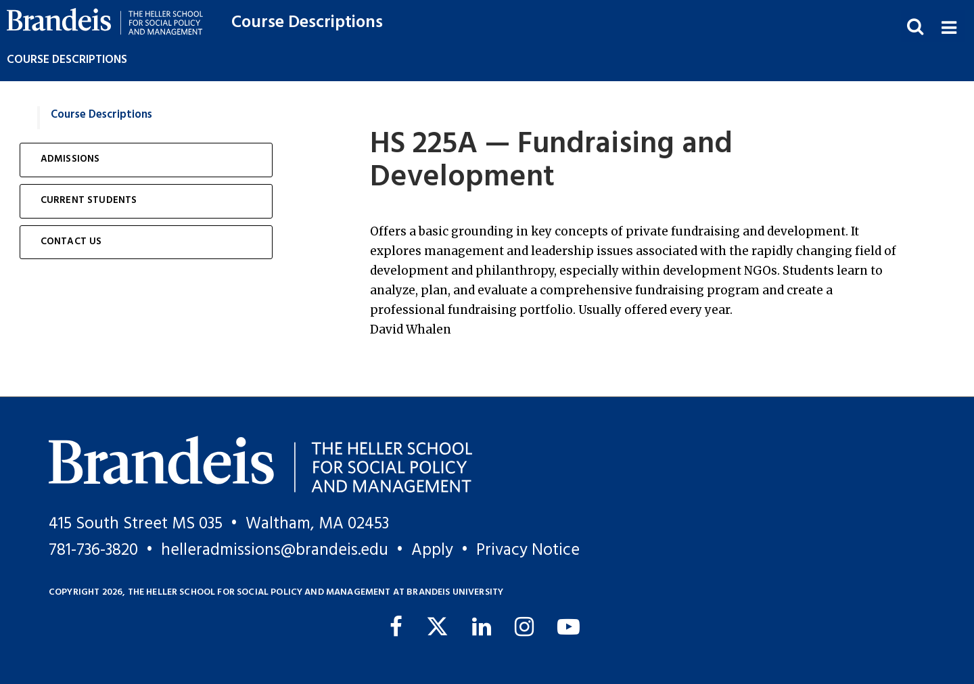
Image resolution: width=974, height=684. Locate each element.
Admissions (70, 159)
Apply (432, 550)
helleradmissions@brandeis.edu (274, 550)
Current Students (89, 200)
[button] (949, 26)
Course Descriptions (307, 23)
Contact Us (71, 242)
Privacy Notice (528, 550)
